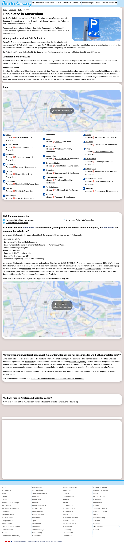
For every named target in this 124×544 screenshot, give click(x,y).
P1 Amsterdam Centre (54, 177)
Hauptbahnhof (20, 31)
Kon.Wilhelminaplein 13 (104, 181)
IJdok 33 (58, 142)
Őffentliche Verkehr (100, 490)
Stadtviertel (67, 527)
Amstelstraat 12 (101, 145)
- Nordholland (68, 533)
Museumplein (51, 156)
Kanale (65, 502)
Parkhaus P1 (60, 28)
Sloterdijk (49, 194)
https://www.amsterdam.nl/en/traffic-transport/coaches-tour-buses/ (57, 379)
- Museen (35, 496)
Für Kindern (6, 506)
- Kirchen (35, 502)
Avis (107, 74)
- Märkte (66, 494)
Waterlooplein (90, 159)
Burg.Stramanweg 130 (23, 137)
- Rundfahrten (37, 512)
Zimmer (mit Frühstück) (11, 536)
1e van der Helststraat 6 (24, 198)
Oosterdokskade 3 (62, 173)
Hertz (5, 77)
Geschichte (67, 515)
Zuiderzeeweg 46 (101, 191)
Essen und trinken (70, 488)
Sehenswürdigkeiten (93, 269)
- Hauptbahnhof (99, 496)
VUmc (87, 149)
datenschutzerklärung (33, 541)
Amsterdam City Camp (12, 235)
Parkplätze (28, 227)
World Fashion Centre (93, 179)
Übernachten (49, 3)
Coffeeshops (68, 505)
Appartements (7, 518)
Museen (58, 3)
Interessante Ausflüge (10, 503)
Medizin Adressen (100, 512)
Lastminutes (37, 488)
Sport (34, 521)
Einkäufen (66, 491)
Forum (95, 515)
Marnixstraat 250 (21, 184)
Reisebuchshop (99, 518)
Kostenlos (6, 512)
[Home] (33, 3)
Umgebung (67, 530)
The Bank (89, 142)
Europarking (10, 181)
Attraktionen (67, 3)
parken (77, 61)
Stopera (88, 135)
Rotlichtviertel (68, 512)
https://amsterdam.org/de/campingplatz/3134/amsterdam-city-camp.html (40, 279)
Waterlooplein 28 (101, 137)
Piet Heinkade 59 (61, 190)
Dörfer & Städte (38, 515)
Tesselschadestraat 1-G (24, 157)
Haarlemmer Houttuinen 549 (106, 171)
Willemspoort (90, 169)
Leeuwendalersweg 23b (24, 147)
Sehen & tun (77, 3)
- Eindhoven (97, 502)
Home (4, 488)
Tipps (4, 500)
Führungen (36, 518)
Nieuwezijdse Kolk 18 (23, 174)
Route (95, 493)
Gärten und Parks (69, 524)
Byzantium (10, 154)
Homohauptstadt (69, 509)
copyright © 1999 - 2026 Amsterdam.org (51, 541)
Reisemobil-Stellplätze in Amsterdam (20, 220)
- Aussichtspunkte (39, 505)
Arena (8, 135)
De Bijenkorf (10, 164)
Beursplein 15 (20, 167)
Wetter (111, 3)
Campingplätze (7, 521)
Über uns (96, 523)
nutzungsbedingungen (20, 541)
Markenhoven (51, 146)
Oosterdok (50, 170)
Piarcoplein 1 (60, 197)
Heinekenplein (11, 196)
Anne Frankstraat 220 (63, 149)
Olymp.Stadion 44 (62, 166)
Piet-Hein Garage (52, 187)
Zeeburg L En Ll (91, 188)
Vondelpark (59, 74)
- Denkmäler (37, 499)
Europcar (113, 74)
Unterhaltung (37, 533)
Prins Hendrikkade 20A (64, 180)
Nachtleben (36, 536)
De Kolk (9, 171)
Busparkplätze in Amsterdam (17, 223)
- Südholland (67, 536)
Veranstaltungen (88, 3)
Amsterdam (40, 3)
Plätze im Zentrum (70, 521)
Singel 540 (19, 191)
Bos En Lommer (12, 145)
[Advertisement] (62, 205)
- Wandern (36, 527)
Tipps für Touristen (100, 509)
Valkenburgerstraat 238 (104, 162)
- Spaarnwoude (7, 530)
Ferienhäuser (7, 524)
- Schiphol (97, 499)
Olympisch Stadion (53, 163)
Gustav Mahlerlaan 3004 (104, 152)
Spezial (97, 3)
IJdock (48, 139)
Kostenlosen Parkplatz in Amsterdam (80, 220)
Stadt (4, 493)
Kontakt (96, 530)
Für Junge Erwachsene (10, 509)
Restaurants (64, 271)
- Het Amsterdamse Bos (11, 527)
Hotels (4, 533)
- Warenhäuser (68, 497)
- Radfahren (36, 524)
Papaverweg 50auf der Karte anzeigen (62, 305)
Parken (96, 505)
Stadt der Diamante (70, 518)
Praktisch (104, 3)
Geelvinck (9, 188)
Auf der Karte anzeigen (62, 111)
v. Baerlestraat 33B (62, 159)
